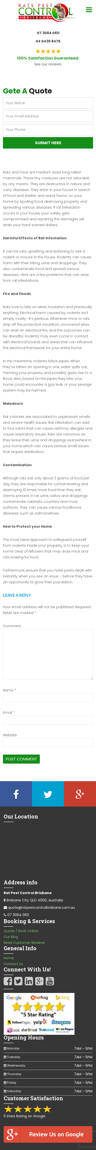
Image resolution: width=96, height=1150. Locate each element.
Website (10, 735)
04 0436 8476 (48, 41)
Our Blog (11, 936)
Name (9, 690)
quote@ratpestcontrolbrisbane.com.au (41, 907)
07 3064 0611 (48, 32)
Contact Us (13, 963)
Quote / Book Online (21, 930)
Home (9, 958)
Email (9, 712)
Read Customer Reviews (24, 942)
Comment (12, 626)
